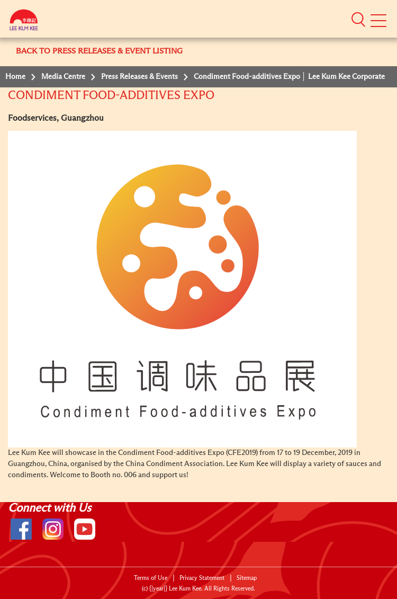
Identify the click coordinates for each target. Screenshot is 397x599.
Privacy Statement (201, 578)
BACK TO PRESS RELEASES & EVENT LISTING (99, 51)
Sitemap (247, 578)
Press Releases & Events (139, 77)
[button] (358, 19)
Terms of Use (150, 578)
